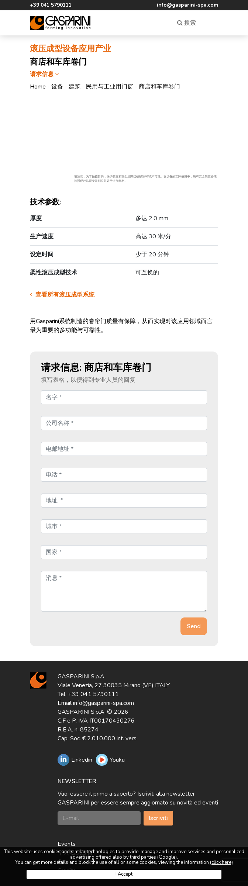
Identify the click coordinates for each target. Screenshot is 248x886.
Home (38, 87)
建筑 (74, 87)
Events (67, 844)
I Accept (124, 874)
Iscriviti (158, 818)
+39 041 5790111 (51, 4)
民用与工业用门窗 (109, 87)
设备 (57, 87)
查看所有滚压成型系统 (62, 295)
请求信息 (45, 74)
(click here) (221, 862)
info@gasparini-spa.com (187, 4)
